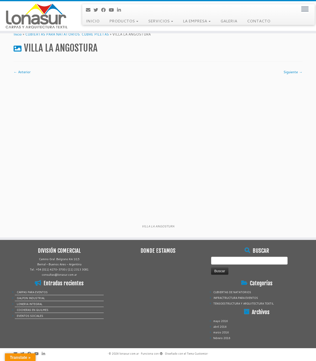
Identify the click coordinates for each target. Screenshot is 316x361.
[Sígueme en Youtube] (113, 10)
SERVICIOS (160, 21)
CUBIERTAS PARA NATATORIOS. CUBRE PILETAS (67, 34)
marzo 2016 (221, 332)
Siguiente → (292, 72)
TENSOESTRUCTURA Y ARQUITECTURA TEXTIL (243, 304)
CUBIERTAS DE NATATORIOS (232, 292)
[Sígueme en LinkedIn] (120, 10)
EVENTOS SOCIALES (30, 316)
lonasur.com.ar (129, 354)
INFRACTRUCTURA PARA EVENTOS (235, 298)
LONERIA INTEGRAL (29, 304)
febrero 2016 (221, 338)
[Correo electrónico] (90, 10)
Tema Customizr (197, 354)
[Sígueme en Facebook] (105, 10)
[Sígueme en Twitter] (97, 10)
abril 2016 (220, 327)
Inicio (18, 34)
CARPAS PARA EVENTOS (32, 292)
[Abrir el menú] (305, 9)
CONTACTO (258, 21)
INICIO (92, 21)
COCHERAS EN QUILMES (32, 310)
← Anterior (22, 72)
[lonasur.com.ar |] (36, 16)
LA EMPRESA (197, 21)
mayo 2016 (220, 321)
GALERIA (228, 21)
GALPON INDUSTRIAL (31, 298)
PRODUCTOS (123, 21)
